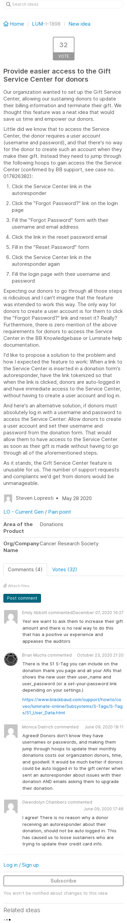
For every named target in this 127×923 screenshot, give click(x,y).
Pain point (59, 512)
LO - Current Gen (23, 512)
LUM (37, 24)
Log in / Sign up (21, 865)
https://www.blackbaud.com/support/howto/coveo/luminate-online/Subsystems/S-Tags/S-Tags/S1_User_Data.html (72, 706)
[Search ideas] (63, 4)
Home (14, 24)
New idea (79, 24)
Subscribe (63, 880)
